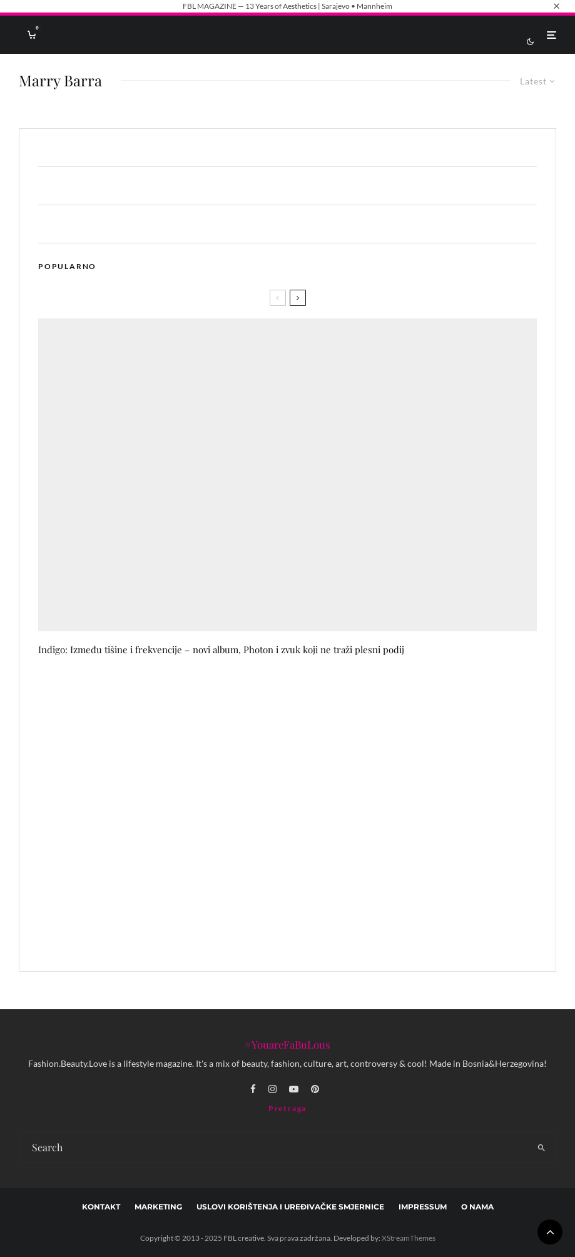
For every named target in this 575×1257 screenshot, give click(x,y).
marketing (158, 1206)
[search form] (273, 1147)
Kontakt (101, 1206)
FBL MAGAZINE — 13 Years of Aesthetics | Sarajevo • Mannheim (287, 6)
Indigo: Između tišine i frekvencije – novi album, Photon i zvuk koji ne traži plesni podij (221, 649)
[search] (541, 1147)
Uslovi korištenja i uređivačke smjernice (290, 1206)
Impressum (423, 1206)
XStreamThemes (408, 1238)
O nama (477, 1206)
